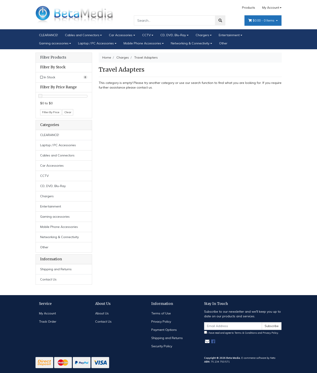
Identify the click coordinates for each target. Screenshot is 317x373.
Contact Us (48, 279)
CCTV (146, 35)
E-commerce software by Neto (258, 357)
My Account (47, 313)
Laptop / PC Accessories (96, 43)
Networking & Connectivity (190, 43)
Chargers (202, 35)
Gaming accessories (54, 43)
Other (223, 43)
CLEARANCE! (48, 35)
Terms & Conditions (245, 332)
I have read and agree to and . (241, 332)
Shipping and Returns (56, 269)
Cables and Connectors (82, 35)
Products (248, 8)
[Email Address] (233, 326)
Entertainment (229, 35)
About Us (102, 313)
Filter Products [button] (53, 57)
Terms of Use (161, 313)
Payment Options (164, 330)
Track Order (47, 322)
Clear (67, 112)
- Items (261, 20)
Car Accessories (120, 35)
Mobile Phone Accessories (142, 43)
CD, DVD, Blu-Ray (173, 35)
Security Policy (161, 346)
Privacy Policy (161, 322)
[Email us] (207, 341)
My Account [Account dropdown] (270, 8)
